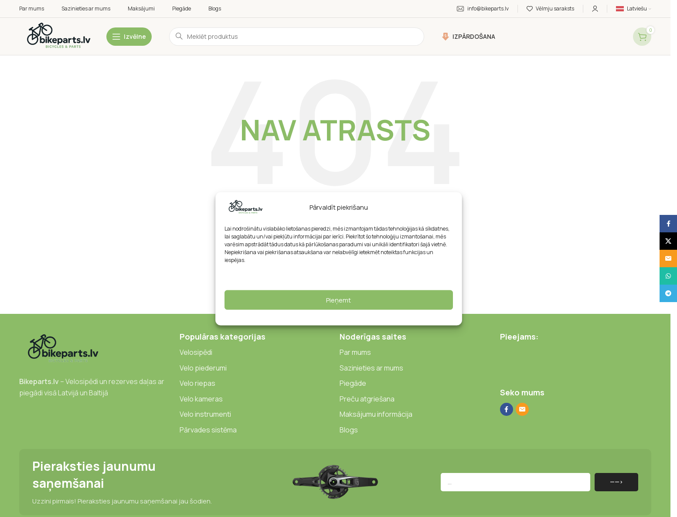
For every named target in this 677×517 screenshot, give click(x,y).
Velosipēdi (196, 352)
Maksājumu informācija (376, 414)
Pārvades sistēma (208, 430)
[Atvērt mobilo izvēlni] (129, 36)
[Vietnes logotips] (58, 36)
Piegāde (353, 383)
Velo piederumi (203, 368)
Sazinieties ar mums (371, 368)
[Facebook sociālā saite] (506, 409)
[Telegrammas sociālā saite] (668, 293)
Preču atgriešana (367, 399)
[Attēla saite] (62, 349)
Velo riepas (197, 383)
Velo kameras (201, 399)
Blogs (349, 430)
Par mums (355, 352)
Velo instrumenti (205, 414)
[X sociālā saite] (668, 241)
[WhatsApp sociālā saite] (668, 276)
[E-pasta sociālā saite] (522, 409)
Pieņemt (338, 299)
